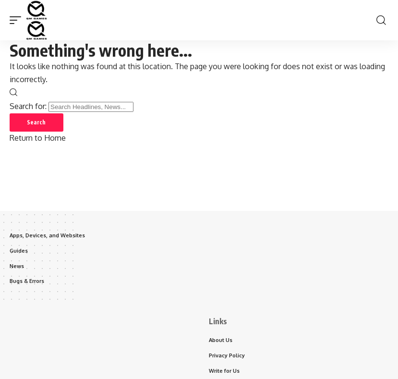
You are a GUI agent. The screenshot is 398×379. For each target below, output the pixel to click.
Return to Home (38, 139)
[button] (18, 20)
